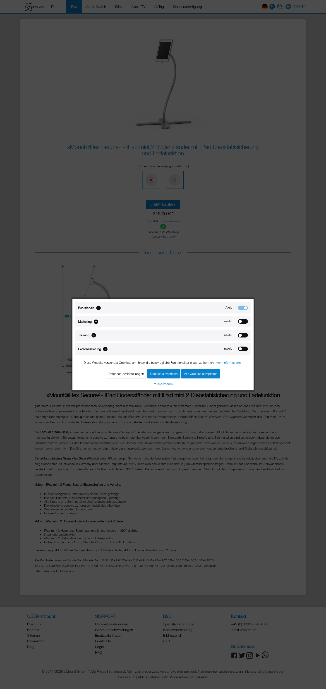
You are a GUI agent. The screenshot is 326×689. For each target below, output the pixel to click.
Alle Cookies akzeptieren (201, 374)
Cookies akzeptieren (164, 374)
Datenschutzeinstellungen (126, 374)
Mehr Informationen (229, 362)
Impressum (163, 384)
